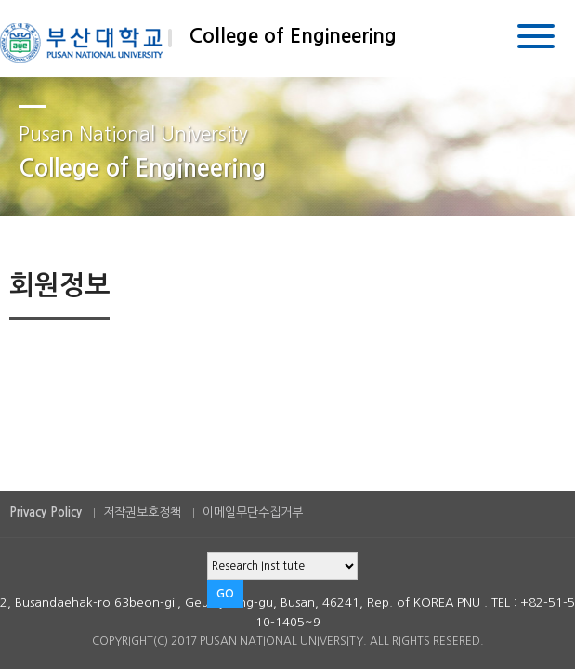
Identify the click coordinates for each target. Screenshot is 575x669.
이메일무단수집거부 (253, 512)
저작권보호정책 (142, 512)
